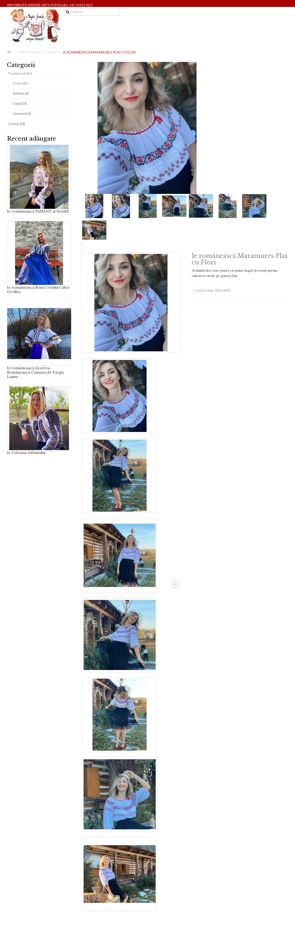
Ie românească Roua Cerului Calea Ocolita (38, 289)
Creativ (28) (16, 124)
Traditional (29, 52)
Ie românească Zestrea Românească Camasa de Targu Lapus (35, 372)
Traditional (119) (20, 74)
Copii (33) (20, 104)
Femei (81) (20, 83)
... (240, 277)
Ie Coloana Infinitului (26, 452)
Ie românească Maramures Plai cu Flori (99, 52)
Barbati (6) (21, 93)
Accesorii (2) (22, 114)
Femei (52, 52)
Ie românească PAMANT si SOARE (38, 211)
